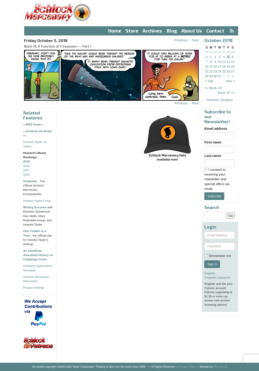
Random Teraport (220, 100)
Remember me (217, 256)
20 (233, 66)
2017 (26, 170)
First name (212, 142)
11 (224, 62)
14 (207, 66)
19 (228, 66)
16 (215, 66)
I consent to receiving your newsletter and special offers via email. (216, 179)
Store (131, 30)
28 (228, 52)
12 (228, 62)
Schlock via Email (39, 131)
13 (233, 62)
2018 (26, 166)
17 (220, 66)
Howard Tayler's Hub (37, 200)
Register (209, 273)
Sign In (212, 264)
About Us (191, 30)
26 (220, 52)
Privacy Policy (187, 366)
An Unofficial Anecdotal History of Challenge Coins (38, 255)
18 (224, 66)
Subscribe (214, 196)
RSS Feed (33, 124)
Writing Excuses (35, 207)
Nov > (230, 81)
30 (207, 57)
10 (220, 62)
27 (224, 52)
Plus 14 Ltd (220, 366)
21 (207, 71)
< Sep (208, 81)
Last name (212, 156)
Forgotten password (217, 277)
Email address (215, 128)
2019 (26, 161)
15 (211, 66)
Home (114, 30)
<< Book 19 (213, 88)
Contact (215, 30)
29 (233, 52)
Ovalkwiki (30, 181)
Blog (172, 30)
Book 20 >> (226, 92)
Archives (152, 30)
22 (211, 71)
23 (207, 52)
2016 (26, 174)
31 (220, 76)
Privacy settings (33, 287)
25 (215, 52)
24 (211, 52)
